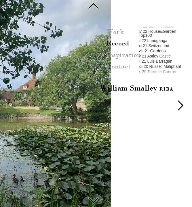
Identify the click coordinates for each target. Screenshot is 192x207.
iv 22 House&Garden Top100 (157, 33)
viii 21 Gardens (152, 51)
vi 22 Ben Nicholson (156, 26)
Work (115, 32)
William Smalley (137, 89)
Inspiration (124, 55)
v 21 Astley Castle (155, 56)
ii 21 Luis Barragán (155, 61)
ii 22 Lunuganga (153, 41)
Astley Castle (93, 199)
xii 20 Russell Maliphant (160, 66)
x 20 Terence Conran (157, 72)
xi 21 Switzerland (154, 46)
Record (118, 43)
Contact (119, 66)
